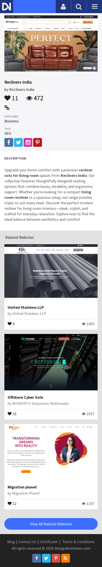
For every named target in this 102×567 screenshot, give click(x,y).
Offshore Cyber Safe (25, 397)
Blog (11, 541)
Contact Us (27, 541)
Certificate (48, 541)
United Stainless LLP (26, 307)
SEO (7, 133)
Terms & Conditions (78, 541)
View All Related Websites (51, 523)
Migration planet (22, 487)
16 (12, 413)
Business (11, 121)
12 (12, 503)
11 (11, 96)
